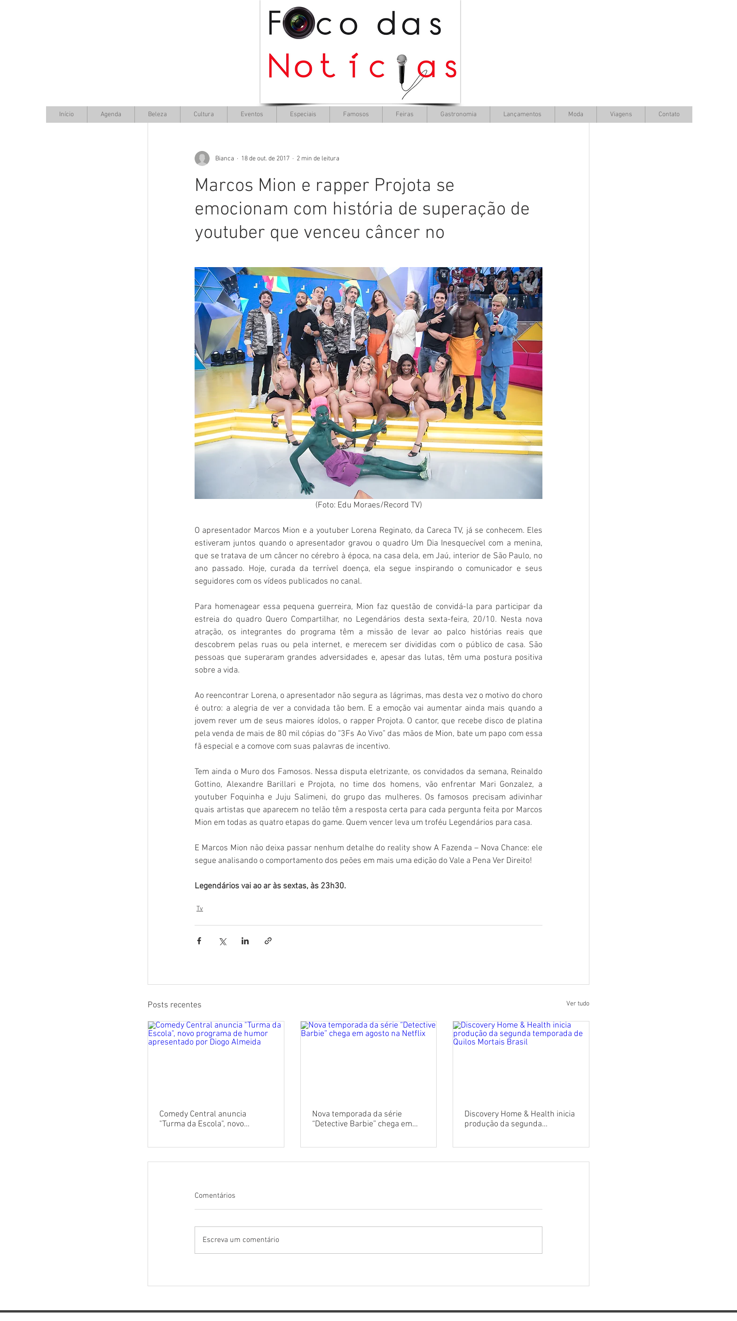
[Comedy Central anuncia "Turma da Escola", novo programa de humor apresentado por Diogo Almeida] (216, 1059)
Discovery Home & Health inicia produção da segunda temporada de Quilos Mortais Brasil (519, 1119)
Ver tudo (577, 1004)
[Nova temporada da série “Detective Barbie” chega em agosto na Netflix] (369, 1059)
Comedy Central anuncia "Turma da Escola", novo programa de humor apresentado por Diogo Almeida (215, 1119)
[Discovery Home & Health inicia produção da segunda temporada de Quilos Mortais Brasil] (521, 1059)
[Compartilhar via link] (268, 940)
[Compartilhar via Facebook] (199, 940)
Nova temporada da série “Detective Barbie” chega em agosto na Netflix (362, 1119)
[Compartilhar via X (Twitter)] (222, 940)
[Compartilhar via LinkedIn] (245, 940)
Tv (199, 909)
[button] (203, 114)
